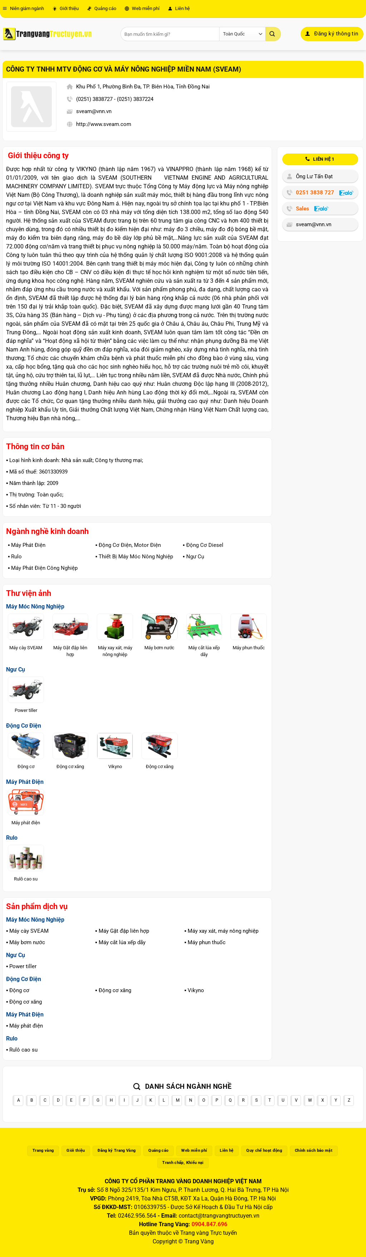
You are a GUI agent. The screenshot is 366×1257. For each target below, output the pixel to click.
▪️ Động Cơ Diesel (203, 545)
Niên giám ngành (23, 8)
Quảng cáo (101, 8)
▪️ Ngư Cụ (193, 556)
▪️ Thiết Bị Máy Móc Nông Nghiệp (134, 556)
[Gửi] (273, 34)
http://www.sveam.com (103, 124)
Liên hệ (179, 8)
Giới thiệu (66, 8)
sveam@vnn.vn (94, 111)
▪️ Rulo (15, 556)
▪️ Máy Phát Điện (26, 545)
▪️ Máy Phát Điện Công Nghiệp (43, 568)
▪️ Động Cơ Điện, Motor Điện (128, 545)
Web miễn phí (142, 8)
